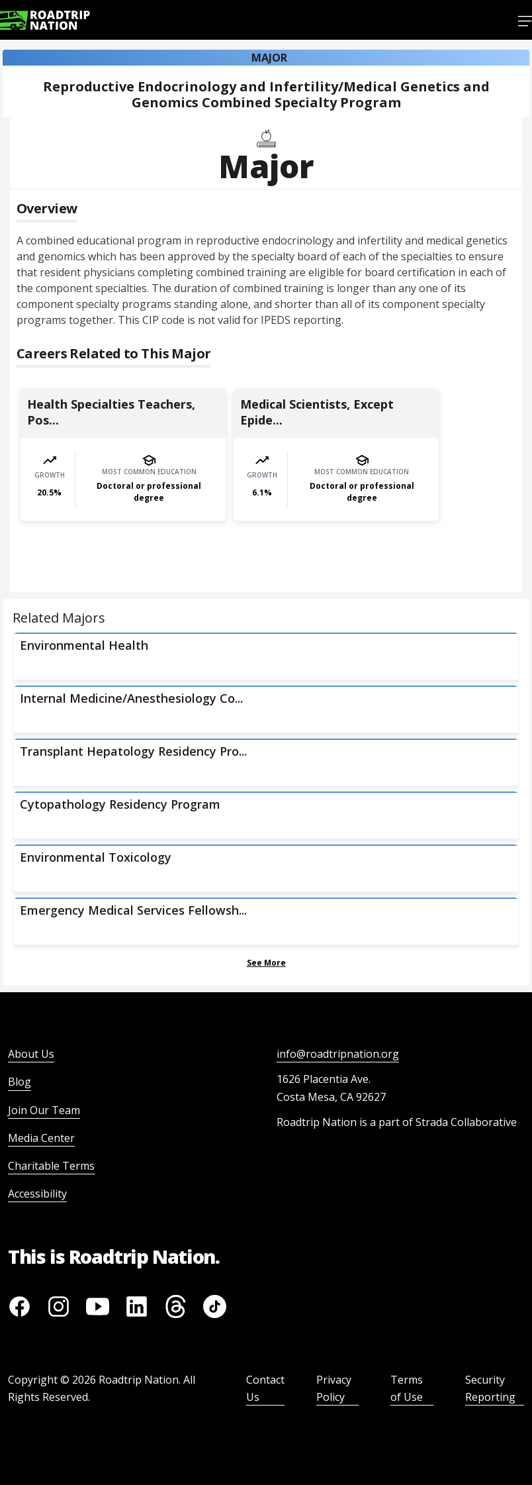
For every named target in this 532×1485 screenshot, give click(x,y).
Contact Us (265, 1388)
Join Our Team (44, 1110)
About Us (31, 1054)
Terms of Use (406, 1388)
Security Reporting (490, 1388)
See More (266, 962)
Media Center (41, 1138)
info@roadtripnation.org (338, 1054)
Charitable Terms (51, 1165)
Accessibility (37, 1193)
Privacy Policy (333, 1388)
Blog (19, 1081)
